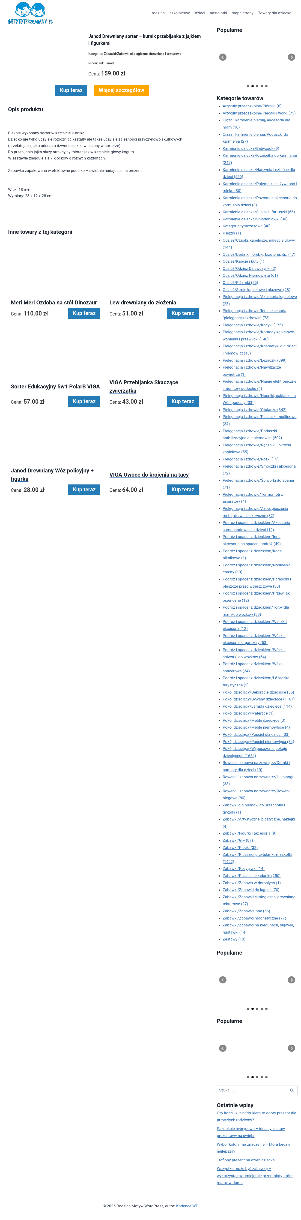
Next (291, 57)
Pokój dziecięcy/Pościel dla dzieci (256, 734)
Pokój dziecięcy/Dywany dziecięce (259, 699)
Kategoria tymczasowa (247, 226)
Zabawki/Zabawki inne (246, 911)
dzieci (200, 13)
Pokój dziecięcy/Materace (248, 713)
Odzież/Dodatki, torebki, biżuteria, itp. (259, 254)
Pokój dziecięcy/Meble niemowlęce (256, 727)
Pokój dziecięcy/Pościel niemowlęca (258, 741)
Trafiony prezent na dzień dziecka (246, 1160)
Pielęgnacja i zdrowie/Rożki (251, 459)
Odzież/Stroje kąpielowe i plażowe (256, 289)
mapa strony (242, 13)
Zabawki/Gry (238, 840)
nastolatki (218, 13)
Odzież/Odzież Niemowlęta (250, 275)
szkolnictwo (180, 13)
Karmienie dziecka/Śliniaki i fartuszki (259, 212)
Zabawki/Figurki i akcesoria (250, 833)
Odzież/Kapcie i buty (243, 261)
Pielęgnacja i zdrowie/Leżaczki (255, 360)
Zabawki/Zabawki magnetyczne (254, 918)
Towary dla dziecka (274, 13)
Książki (232, 233)
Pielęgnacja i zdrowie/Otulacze (255, 409)
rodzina (158, 13)
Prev (222, 57)
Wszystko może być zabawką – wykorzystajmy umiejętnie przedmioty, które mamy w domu (255, 1175)
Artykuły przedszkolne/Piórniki (252, 106)
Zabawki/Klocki (240, 847)
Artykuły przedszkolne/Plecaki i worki (259, 113)
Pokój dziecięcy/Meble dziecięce (254, 720)
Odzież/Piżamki (240, 282)
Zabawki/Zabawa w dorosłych (252, 882)
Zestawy (234, 939)
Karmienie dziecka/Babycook (251, 148)
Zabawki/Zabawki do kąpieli (251, 889)
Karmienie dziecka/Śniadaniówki (255, 219)
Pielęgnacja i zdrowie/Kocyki (253, 325)
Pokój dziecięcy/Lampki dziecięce (257, 706)
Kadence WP (187, 1206)
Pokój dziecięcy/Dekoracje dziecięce (258, 692)
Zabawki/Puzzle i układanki (252, 875)
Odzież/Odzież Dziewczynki (249, 268)
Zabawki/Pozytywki (244, 868)
